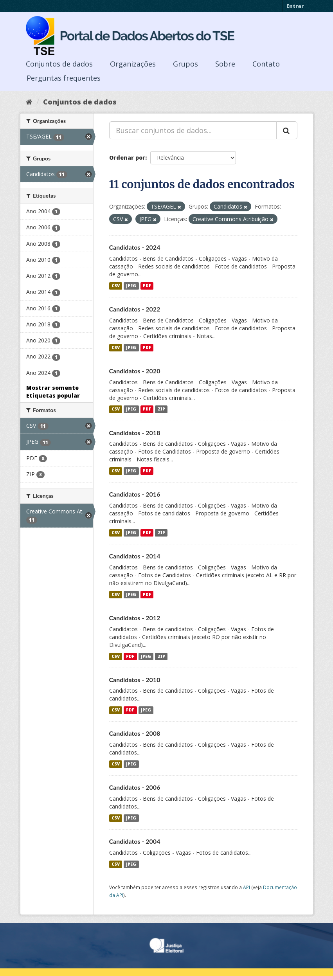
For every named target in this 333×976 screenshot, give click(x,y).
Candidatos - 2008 (134, 733)
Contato (266, 63)
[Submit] (286, 130)
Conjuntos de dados (59, 63)
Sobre (225, 63)
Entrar (295, 5)
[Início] (29, 101)
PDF (147, 285)
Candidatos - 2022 (134, 309)
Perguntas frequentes (64, 78)
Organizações (133, 63)
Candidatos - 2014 (134, 556)
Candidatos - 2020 (134, 371)
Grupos (185, 63)
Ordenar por (127, 157)
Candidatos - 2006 (134, 787)
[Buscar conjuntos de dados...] (193, 130)
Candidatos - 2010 (134, 679)
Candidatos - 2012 (134, 617)
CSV (116, 285)
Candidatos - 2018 (134, 432)
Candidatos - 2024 (134, 247)
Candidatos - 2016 (134, 494)
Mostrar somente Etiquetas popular (53, 391)
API (246, 887)
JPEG (131, 285)
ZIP (161, 409)
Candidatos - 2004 (134, 841)
